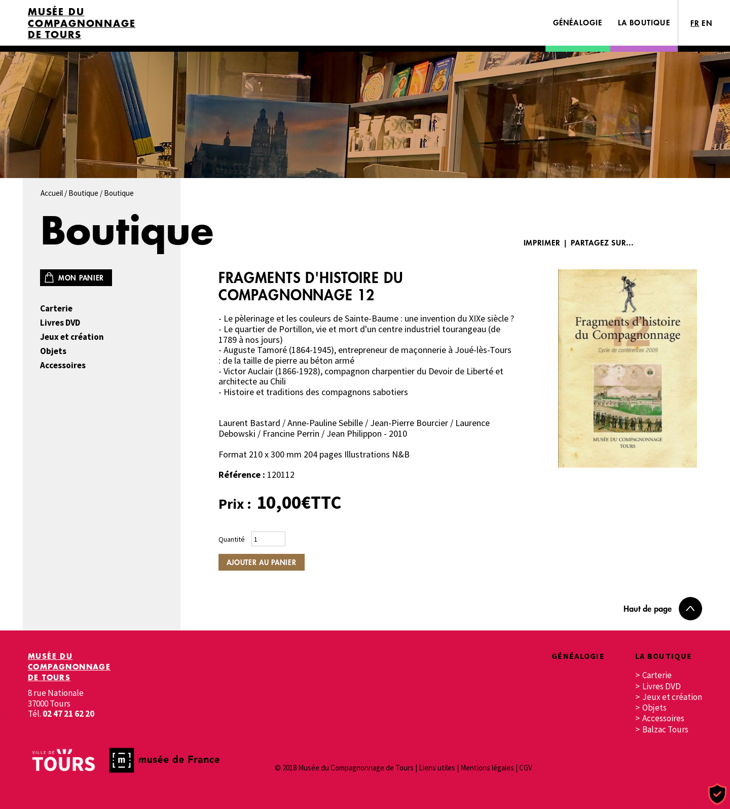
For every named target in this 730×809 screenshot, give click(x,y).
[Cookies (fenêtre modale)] (717, 794)
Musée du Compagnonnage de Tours (81, 23)
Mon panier (81, 278)
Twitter (685, 242)
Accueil (52, 193)
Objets (53, 351)
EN (707, 23)
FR (695, 23)
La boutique (644, 22)
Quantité (231, 539)
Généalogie (578, 22)
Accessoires (63, 365)
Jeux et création (72, 337)
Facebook (655, 242)
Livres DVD (60, 323)
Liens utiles (437, 767)
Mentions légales (487, 767)
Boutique (83, 193)
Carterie (56, 308)
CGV (525, 767)
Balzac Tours (665, 729)
